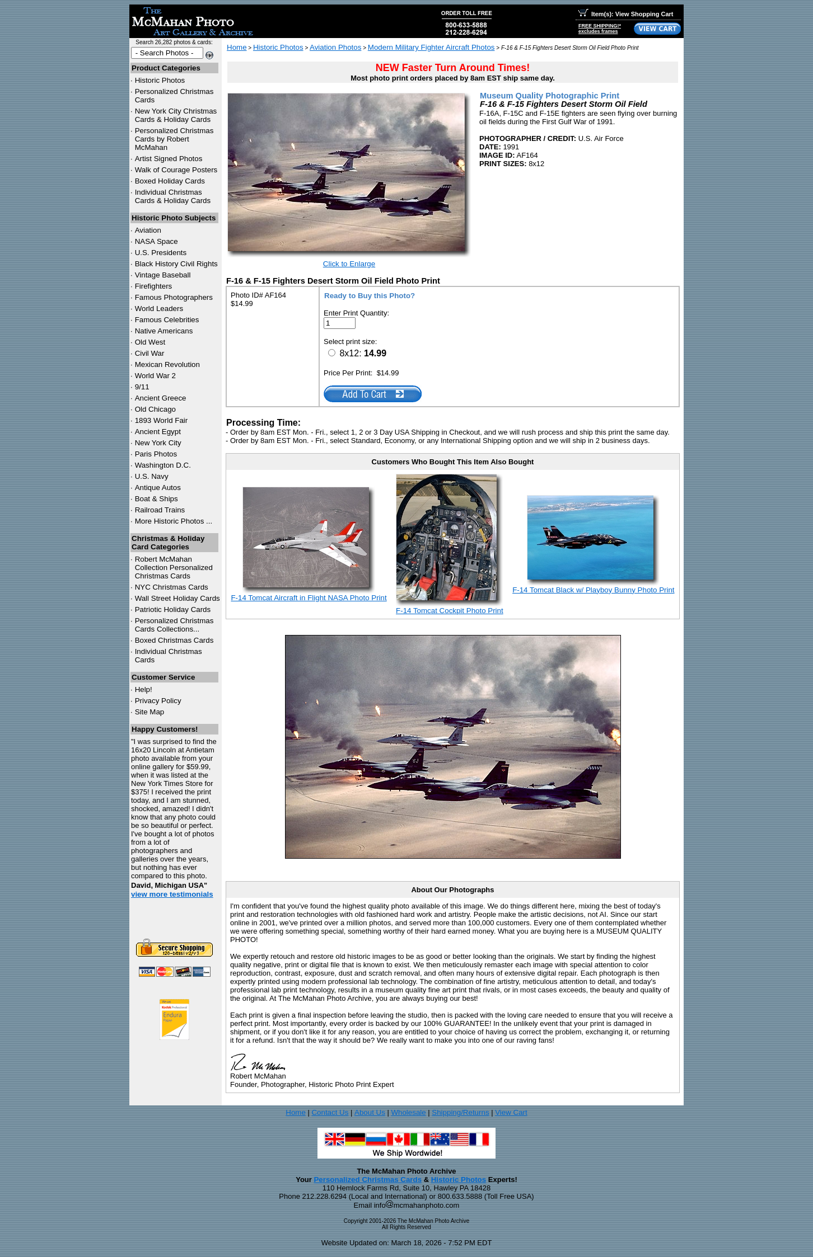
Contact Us (329, 1112)
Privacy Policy (158, 700)
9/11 (142, 387)
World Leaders (159, 308)
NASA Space (156, 241)
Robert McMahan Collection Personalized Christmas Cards (174, 567)
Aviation (148, 230)
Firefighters (153, 286)
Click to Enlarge (349, 264)
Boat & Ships (156, 499)
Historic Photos (160, 80)
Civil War (150, 353)
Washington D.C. (163, 465)
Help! (143, 689)
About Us (369, 1112)
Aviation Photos (335, 47)
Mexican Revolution (167, 364)
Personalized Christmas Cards (368, 1179)
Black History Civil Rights (176, 264)
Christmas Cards (171, 587)
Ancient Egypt (158, 431)
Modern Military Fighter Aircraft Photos (431, 47)
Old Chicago (155, 409)
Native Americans (164, 331)
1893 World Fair (161, 420)
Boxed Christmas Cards (174, 640)
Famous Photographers (174, 297)
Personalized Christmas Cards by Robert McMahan (174, 139)
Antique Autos (158, 487)
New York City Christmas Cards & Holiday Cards (176, 115)
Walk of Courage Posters (176, 170)
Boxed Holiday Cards (170, 181)
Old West (150, 342)
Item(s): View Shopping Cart (625, 14)
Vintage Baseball (163, 275)
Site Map (150, 712)
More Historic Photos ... (174, 521)
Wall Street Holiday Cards (177, 598)
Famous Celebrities (167, 320)
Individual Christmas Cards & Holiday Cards (173, 196)
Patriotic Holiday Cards (173, 609)
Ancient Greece (160, 398)
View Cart (511, 1112)
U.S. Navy (152, 476)
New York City (158, 443)
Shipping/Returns (460, 1112)
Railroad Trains (160, 510)
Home (237, 47)
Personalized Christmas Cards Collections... (174, 624)
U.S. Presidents (161, 252)
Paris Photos (156, 454)
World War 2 (155, 375)
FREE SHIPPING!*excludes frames (599, 28)
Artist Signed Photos (169, 158)
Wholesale (408, 1112)
